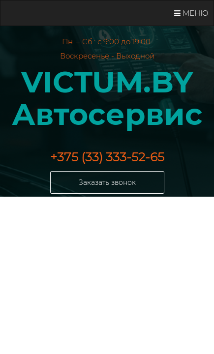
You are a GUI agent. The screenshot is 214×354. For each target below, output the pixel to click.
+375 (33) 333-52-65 (107, 156)
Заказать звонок (107, 182)
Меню (191, 13)
